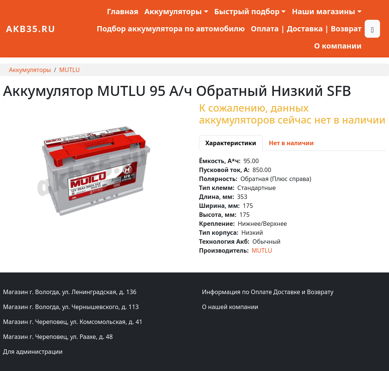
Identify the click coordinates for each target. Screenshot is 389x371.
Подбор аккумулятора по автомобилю (171, 29)
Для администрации (32, 351)
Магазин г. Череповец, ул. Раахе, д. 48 (58, 337)
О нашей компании (230, 307)
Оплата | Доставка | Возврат (306, 29)
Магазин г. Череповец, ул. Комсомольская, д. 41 (73, 322)
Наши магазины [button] (323, 11)
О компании (338, 46)
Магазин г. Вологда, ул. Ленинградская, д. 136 (70, 292)
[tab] (231, 143)
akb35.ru (31, 28)
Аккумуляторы (30, 70)
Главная (122, 11)
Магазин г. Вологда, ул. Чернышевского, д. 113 (71, 307)
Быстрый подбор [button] (247, 11)
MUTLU (69, 70)
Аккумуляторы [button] (173, 11)
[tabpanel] (292, 205)
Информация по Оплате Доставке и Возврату (267, 292)
